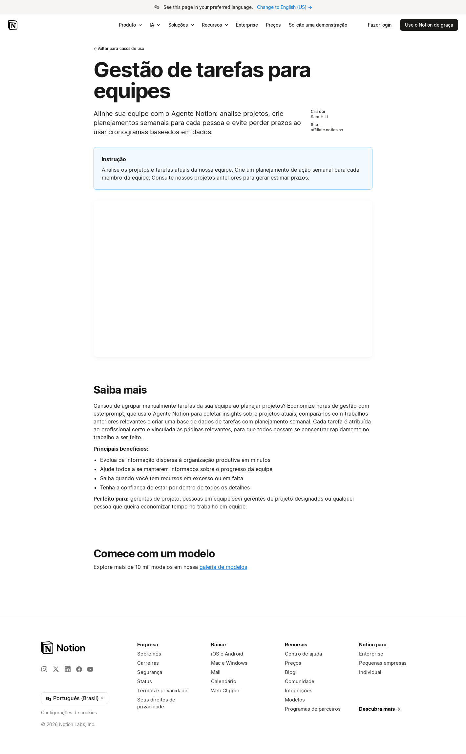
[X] (55, 669)
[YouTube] (90, 669)
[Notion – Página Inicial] (63, 647)
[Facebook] (79, 669)
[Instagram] (44, 669)
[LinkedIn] (67, 669)
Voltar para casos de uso (119, 48)
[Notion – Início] (13, 25)
